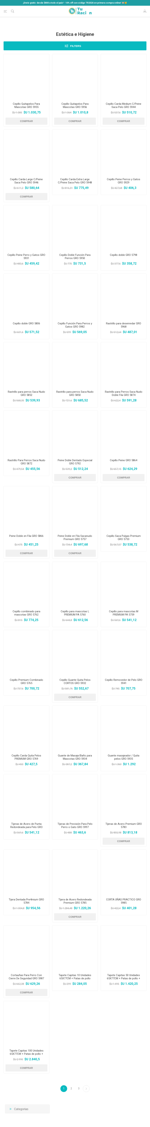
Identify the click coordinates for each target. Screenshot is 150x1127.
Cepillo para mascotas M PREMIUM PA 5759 (123, 613)
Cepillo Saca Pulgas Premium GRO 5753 (124, 537)
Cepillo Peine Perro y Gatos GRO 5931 (26, 256)
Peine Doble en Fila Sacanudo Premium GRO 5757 (75, 537)
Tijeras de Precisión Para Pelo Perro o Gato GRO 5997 (75, 825)
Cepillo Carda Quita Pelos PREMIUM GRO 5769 (26, 757)
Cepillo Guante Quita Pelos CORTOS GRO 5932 (75, 681)
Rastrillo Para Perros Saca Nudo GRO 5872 (26, 462)
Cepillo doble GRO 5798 (123, 255)
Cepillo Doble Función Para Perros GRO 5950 (74, 256)
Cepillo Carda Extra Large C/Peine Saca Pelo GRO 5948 (75, 181)
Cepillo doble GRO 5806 (26, 323)
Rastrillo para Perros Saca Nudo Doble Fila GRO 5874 (123, 393)
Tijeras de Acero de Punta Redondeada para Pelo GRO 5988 (26, 827)
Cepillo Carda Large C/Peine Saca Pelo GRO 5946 (26, 181)
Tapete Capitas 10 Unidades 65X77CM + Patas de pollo (75, 977)
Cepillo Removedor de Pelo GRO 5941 (123, 681)
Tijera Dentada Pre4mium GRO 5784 (26, 901)
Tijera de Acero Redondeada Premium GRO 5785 (75, 901)
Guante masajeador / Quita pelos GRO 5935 (123, 757)
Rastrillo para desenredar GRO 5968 (123, 325)
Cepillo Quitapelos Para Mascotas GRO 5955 (26, 105)
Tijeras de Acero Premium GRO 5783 (123, 825)
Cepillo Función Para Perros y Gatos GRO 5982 (75, 325)
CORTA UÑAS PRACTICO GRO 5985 (123, 901)
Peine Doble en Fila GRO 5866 (26, 536)
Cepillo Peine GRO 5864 (123, 460)
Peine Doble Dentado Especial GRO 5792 (75, 462)
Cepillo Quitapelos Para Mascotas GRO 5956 (75, 105)
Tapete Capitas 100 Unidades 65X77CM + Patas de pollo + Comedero (26, 1054)
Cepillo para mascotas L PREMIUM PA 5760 (75, 613)
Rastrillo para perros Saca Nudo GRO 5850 (75, 393)
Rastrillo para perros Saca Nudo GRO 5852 (26, 393)
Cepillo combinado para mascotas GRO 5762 (26, 613)
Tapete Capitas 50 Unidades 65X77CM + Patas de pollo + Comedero (123, 978)
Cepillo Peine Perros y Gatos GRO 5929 (123, 181)
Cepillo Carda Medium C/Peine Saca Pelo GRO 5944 (123, 105)
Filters (75, 45)
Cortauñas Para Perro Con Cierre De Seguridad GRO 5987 (26, 977)
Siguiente (86, 1088)
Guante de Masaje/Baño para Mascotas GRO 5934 (75, 757)
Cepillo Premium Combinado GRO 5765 (26, 681)
